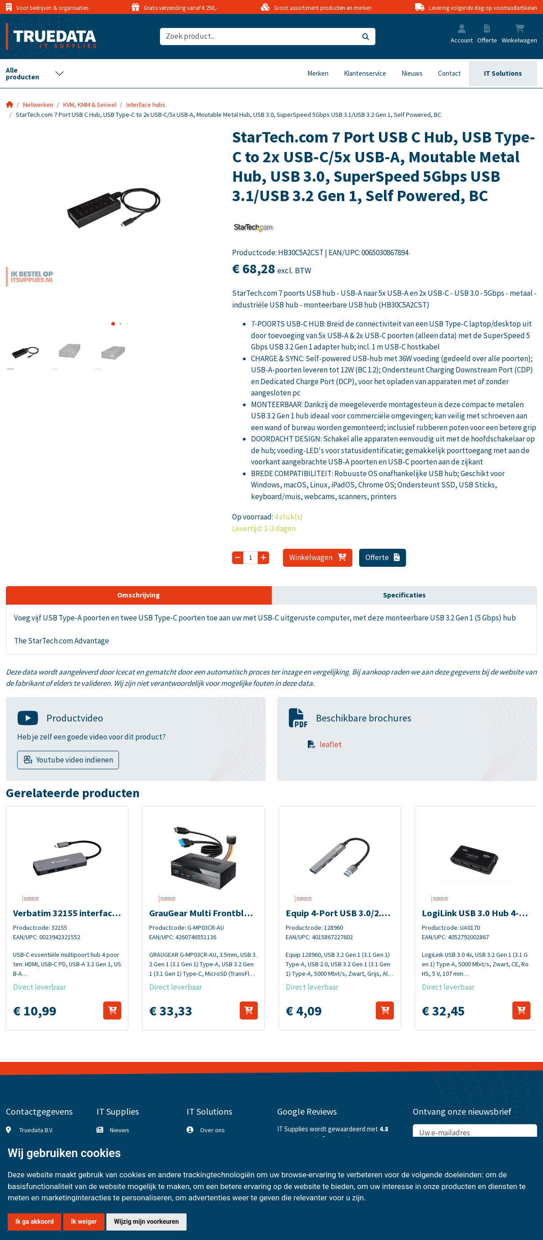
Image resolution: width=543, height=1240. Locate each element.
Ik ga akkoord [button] (34, 1221)
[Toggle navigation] (35, 73)
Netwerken (38, 105)
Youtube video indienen (74, 760)
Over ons (212, 1130)
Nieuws (412, 73)
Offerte (382, 557)
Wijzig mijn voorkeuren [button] (146, 1221)
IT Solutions (503, 73)
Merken (318, 73)
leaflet (330, 744)
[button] (461, 29)
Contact (449, 73)
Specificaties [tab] (404, 594)
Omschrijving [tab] (138, 594)
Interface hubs (145, 105)
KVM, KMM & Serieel (89, 105)
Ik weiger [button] (83, 1221)
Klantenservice (365, 73)
